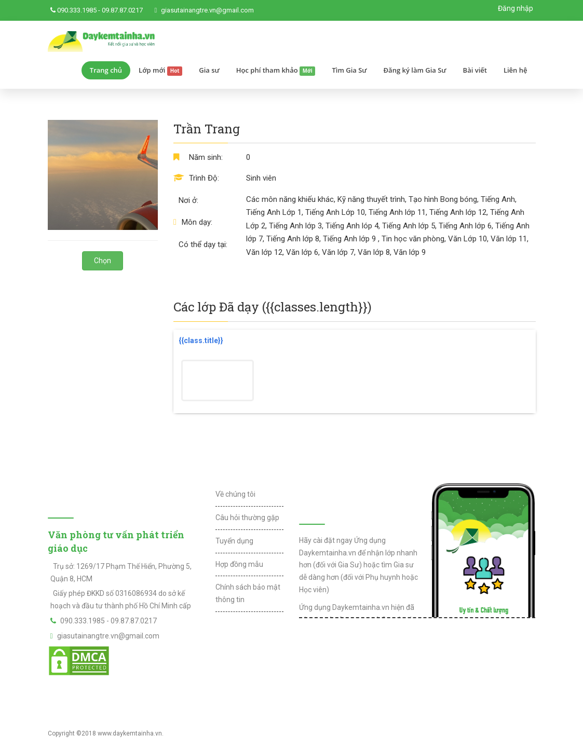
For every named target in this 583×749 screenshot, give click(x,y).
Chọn (102, 260)
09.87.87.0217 (122, 10)
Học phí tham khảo (276, 70)
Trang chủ (106, 70)
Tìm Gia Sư (349, 70)
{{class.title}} (201, 340)
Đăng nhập (515, 8)
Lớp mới (160, 70)
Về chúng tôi (235, 494)
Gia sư (209, 70)
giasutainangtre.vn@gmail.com (207, 10)
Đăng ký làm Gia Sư (415, 70)
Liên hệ (515, 70)
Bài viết (475, 70)
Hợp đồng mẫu (239, 564)
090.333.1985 (77, 10)
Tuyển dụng (234, 541)
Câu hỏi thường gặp (247, 517)
